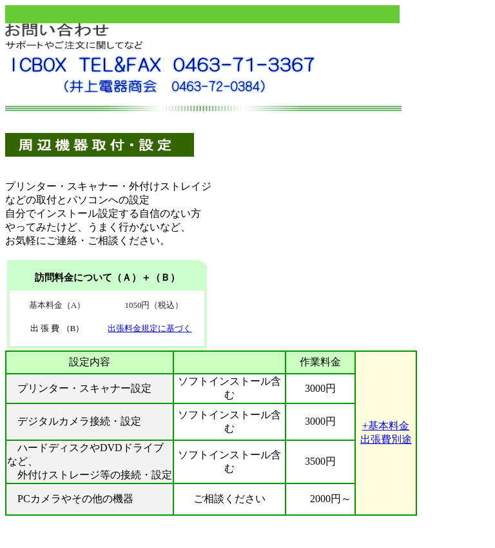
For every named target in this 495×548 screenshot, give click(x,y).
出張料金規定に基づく (149, 328)
